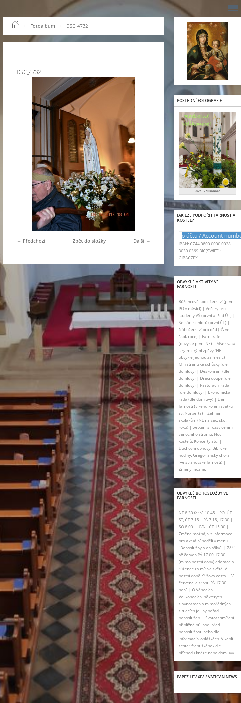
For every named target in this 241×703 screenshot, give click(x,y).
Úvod (15, 25)
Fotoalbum (42, 26)
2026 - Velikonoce (207, 191)
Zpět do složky (89, 241)
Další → (141, 241)
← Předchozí (31, 241)
